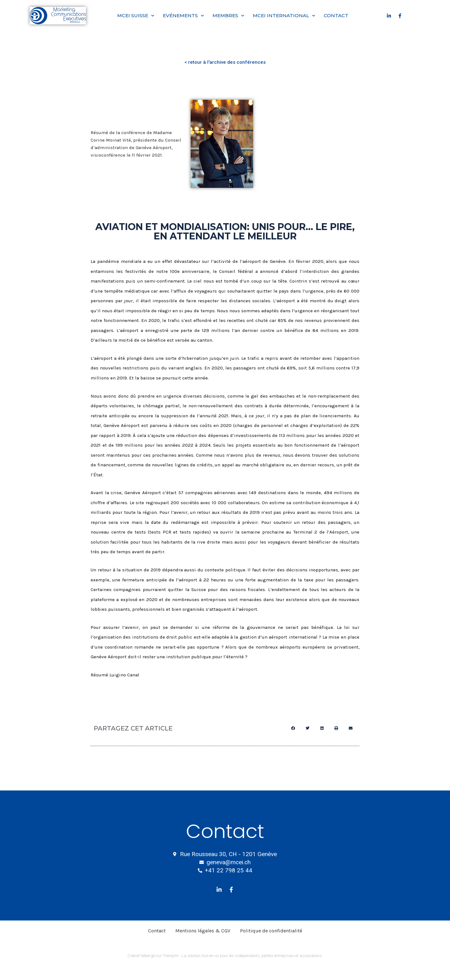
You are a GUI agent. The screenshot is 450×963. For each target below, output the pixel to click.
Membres (228, 16)
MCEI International (284, 16)
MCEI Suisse (135, 16)
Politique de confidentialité (271, 931)
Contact (336, 15)
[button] (293, 728)
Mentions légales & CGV (202, 931)
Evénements (183, 16)
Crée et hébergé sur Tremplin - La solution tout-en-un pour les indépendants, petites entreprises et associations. (225, 955)
